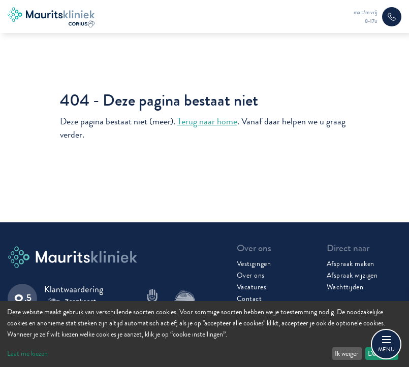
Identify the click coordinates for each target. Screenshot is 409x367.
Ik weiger (347, 353)
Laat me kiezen (27, 353)
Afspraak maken (350, 263)
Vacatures (252, 287)
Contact (249, 298)
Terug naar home (207, 121)
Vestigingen (254, 263)
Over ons (251, 275)
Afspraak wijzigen (352, 275)
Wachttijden (345, 287)
